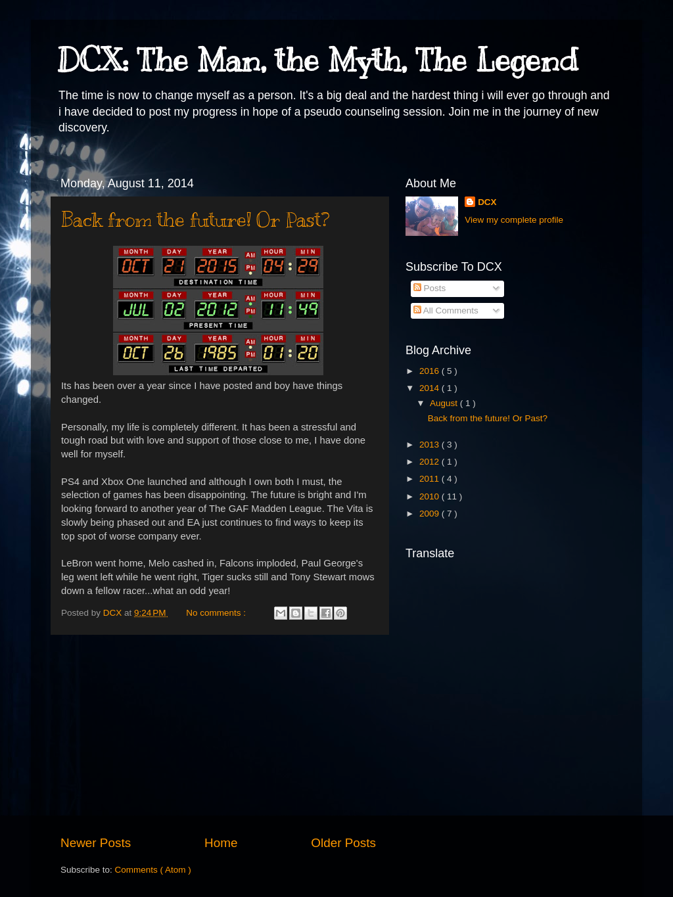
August (445, 403)
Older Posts (343, 843)
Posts (429, 288)
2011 (430, 479)
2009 (430, 513)
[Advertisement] (218, 735)
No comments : (217, 613)
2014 (430, 388)
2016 (430, 371)
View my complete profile (514, 220)
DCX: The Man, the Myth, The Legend (317, 60)
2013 (430, 444)
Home (220, 843)
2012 (430, 462)
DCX (487, 202)
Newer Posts (95, 843)
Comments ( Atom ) (153, 870)
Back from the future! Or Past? (195, 219)
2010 (430, 496)
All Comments (445, 310)
